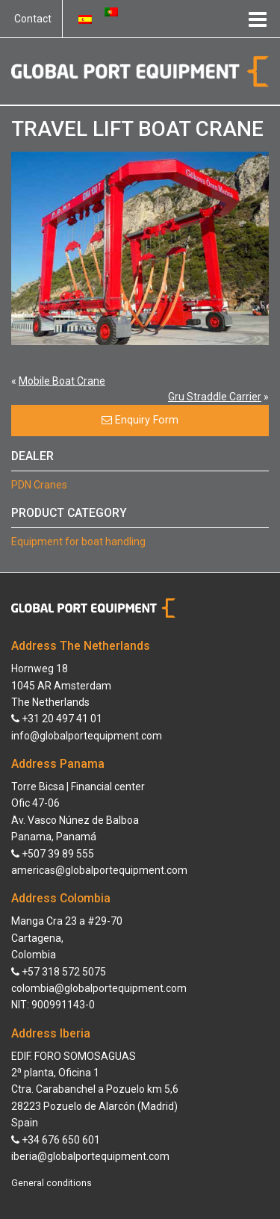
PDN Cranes (39, 485)
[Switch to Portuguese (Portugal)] (111, 11)
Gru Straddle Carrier (214, 397)
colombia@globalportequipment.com (99, 988)
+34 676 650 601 (55, 1140)
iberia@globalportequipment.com (90, 1156)
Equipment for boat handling (78, 542)
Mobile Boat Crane (62, 381)
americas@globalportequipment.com (99, 870)
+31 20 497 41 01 (56, 719)
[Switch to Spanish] (85, 19)
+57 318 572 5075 (58, 972)
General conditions (51, 1183)
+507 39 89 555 (52, 854)
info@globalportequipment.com (86, 736)
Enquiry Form (140, 420)
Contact (33, 19)
